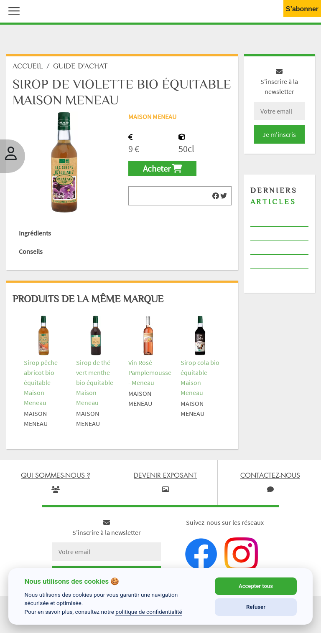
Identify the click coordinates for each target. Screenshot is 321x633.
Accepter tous (256, 586)
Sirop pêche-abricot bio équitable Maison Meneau (42, 382)
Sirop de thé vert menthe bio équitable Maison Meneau (94, 382)
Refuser (255, 607)
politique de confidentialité (148, 611)
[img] (215, 195)
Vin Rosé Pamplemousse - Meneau (149, 372)
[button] (12, 10)
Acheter (162, 168)
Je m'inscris (279, 134)
